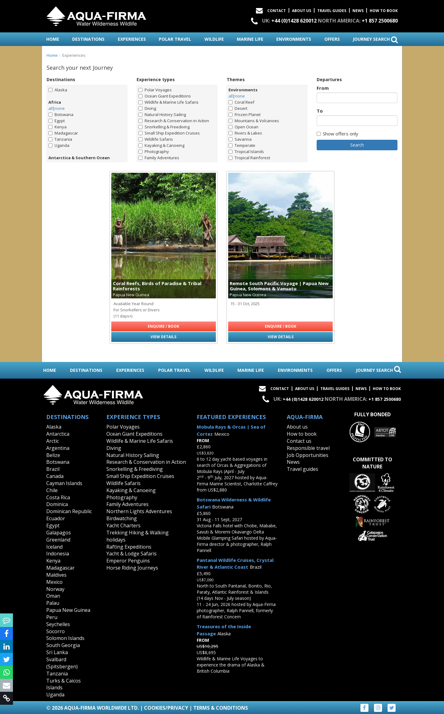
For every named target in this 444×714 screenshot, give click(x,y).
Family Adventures (158, 157)
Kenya (57, 127)
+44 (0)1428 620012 (294, 20)
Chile (52, 490)
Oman (53, 595)
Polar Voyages (155, 90)
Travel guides (302, 469)
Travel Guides (331, 10)
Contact (276, 10)
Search (357, 145)
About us (297, 426)
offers (332, 39)
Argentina (57, 448)
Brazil (53, 469)
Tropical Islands (246, 151)
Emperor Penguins (128, 560)
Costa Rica (58, 497)
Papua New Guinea (68, 610)
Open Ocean (243, 127)
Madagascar (63, 133)
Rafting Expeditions (128, 546)
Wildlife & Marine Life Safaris (168, 102)
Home (52, 55)
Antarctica (57, 433)
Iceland (54, 546)
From (323, 88)
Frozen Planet (244, 114)
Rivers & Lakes (245, 133)
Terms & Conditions (220, 707)
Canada (55, 476)
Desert (237, 108)
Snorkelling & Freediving (164, 127)
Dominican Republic (69, 511)
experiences (132, 39)
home (52, 39)
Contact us (299, 441)
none (60, 108)
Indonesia (57, 553)
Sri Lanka (57, 652)
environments (293, 39)
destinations (88, 39)
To (320, 111)
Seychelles (58, 624)
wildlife (214, 39)
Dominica (57, 504)
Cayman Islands (64, 483)
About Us (301, 10)
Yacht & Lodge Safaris (131, 553)
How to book (384, 10)
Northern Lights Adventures (139, 511)
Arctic (52, 441)
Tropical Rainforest (249, 157)
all (50, 108)
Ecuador (55, 518)
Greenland (58, 539)
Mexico (54, 582)
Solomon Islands (65, 638)
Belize (53, 455)
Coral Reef (241, 102)
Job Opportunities (307, 455)
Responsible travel (308, 448)
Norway (55, 589)
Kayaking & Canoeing (161, 145)
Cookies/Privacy (166, 707)
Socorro (55, 631)
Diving (147, 108)
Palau (52, 603)
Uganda (58, 145)
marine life (250, 39)
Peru (51, 617)
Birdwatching (121, 518)
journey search (375, 39)
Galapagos (58, 532)
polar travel (175, 39)
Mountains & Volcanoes (253, 120)
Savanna (240, 139)
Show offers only (337, 134)
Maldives (56, 574)
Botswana (60, 114)
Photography (153, 151)
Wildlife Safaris (155, 139)
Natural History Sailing (162, 114)
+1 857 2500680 (380, 20)
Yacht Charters (123, 525)
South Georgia (63, 645)
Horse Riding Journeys (132, 567)
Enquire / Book (163, 326)
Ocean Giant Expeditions (164, 96)
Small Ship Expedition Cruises (169, 133)
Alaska (57, 90)
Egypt (56, 120)
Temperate (241, 145)
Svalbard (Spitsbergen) (62, 663)
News (358, 10)
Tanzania (60, 139)
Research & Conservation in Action (173, 120)
